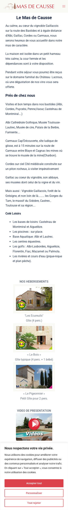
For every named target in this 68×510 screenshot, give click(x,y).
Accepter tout (34, 483)
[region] (34, 476)
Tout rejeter (34, 502)
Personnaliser (34, 493)
